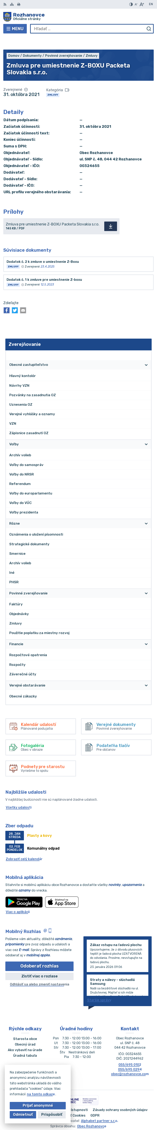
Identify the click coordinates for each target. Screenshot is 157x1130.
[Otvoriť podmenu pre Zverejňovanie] (146, 342)
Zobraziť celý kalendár (24, 846)
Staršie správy (99, 987)
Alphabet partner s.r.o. (99, 1108)
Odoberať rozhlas (39, 953)
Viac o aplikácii (18, 899)
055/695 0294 (130, 1057)
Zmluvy (52, 82)
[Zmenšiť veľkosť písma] (136, 4)
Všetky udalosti (19, 795)
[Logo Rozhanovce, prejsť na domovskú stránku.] (78, 16)
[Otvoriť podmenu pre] (146, 352)
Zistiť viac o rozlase (39, 963)
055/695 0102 (129, 1052)
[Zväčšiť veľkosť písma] (141, 4)
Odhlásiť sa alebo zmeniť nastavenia (39, 971)
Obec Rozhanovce (91, 1113)
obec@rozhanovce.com (130, 1061)
